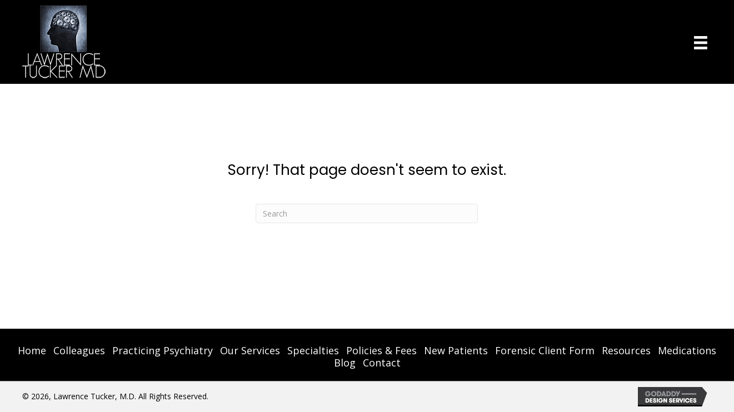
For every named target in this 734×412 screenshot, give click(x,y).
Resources (626, 350)
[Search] (367, 213)
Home (32, 350)
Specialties (313, 350)
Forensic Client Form (545, 350)
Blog (345, 362)
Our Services (250, 350)
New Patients (456, 350)
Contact (382, 362)
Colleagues (79, 350)
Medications (687, 350)
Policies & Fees (381, 350)
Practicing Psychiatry (162, 350)
